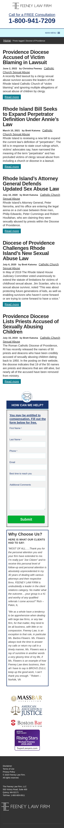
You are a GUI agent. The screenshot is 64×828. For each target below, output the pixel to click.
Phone (13, 451)
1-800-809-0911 (18, 795)
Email (12, 462)
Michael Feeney (26, 743)
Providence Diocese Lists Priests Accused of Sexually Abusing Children (31, 324)
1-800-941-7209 (32, 20)
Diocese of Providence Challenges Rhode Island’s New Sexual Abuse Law (29, 250)
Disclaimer (7, 766)
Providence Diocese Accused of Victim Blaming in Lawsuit (26, 57)
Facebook (29, 813)
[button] (50, 33)
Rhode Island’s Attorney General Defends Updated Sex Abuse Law (31, 184)
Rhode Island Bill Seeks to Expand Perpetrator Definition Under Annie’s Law (31, 116)
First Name (15, 428)
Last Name (15, 439)
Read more (12, 97)
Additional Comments (20, 485)
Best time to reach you (21, 473)
